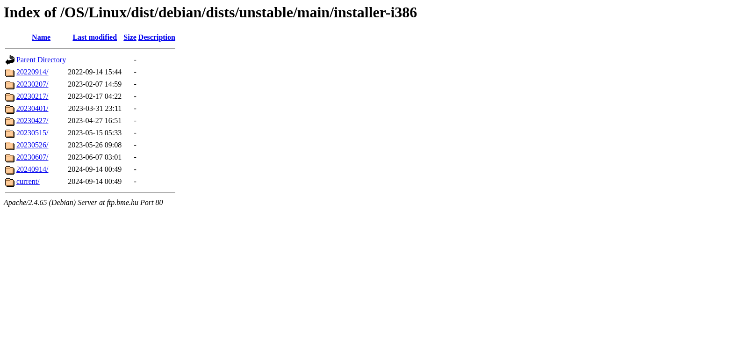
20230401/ (32, 108)
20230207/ (32, 84)
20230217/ (32, 96)
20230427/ (32, 121)
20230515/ (32, 133)
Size (130, 37)
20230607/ (32, 157)
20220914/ (32, 72)
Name (41, 37)
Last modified (94, 37)
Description (156, 37)
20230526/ (32, 145)
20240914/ (32, 169)
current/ (28, 181)
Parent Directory (41, 60)
